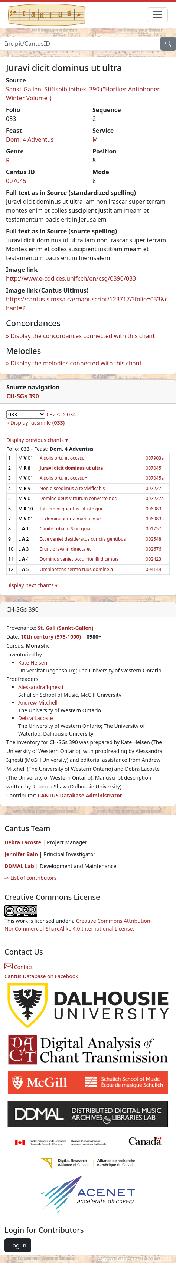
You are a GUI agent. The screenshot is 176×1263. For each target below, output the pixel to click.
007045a (155, 478)
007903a (155, 458)
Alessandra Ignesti (40, 686)
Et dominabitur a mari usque (70, 519)
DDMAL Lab (19, 865)
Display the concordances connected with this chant (82, 336)
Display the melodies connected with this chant (75, 363)
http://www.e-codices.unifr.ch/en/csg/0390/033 (71, 278)
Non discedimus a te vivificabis (72, 488)
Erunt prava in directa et (65, 549)
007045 (16, 181)
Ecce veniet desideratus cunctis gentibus (83, 539)
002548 (153, 539)
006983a (155, 519)
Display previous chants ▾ (37, 439)
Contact (18, 966)
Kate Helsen (32, 662)
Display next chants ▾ (32, 585)
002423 (153, 559)
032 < (53, 414)
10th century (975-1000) (50, 636)
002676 (153, 549)
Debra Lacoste (35, 718)
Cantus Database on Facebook (41, 976)
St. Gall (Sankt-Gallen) (65, 627)
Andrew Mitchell (38, 702)
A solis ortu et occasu (62, 458)
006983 (153, 509)
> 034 (69, 414)
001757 (153, 529)
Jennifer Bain (21, 854)
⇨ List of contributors (30, 877)
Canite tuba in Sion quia (65, 529)
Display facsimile (37, 422)
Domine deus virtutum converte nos (78, 498)
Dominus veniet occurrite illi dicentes (79, 559)
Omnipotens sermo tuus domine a (76, 569)
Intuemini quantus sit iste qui (71, 509)
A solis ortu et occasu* (63, 478)
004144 (153, 569)
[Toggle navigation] (157, 14)
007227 (153, 488)
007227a (155, 498)
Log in (17, 1245)
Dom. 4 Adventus (30, 139)
